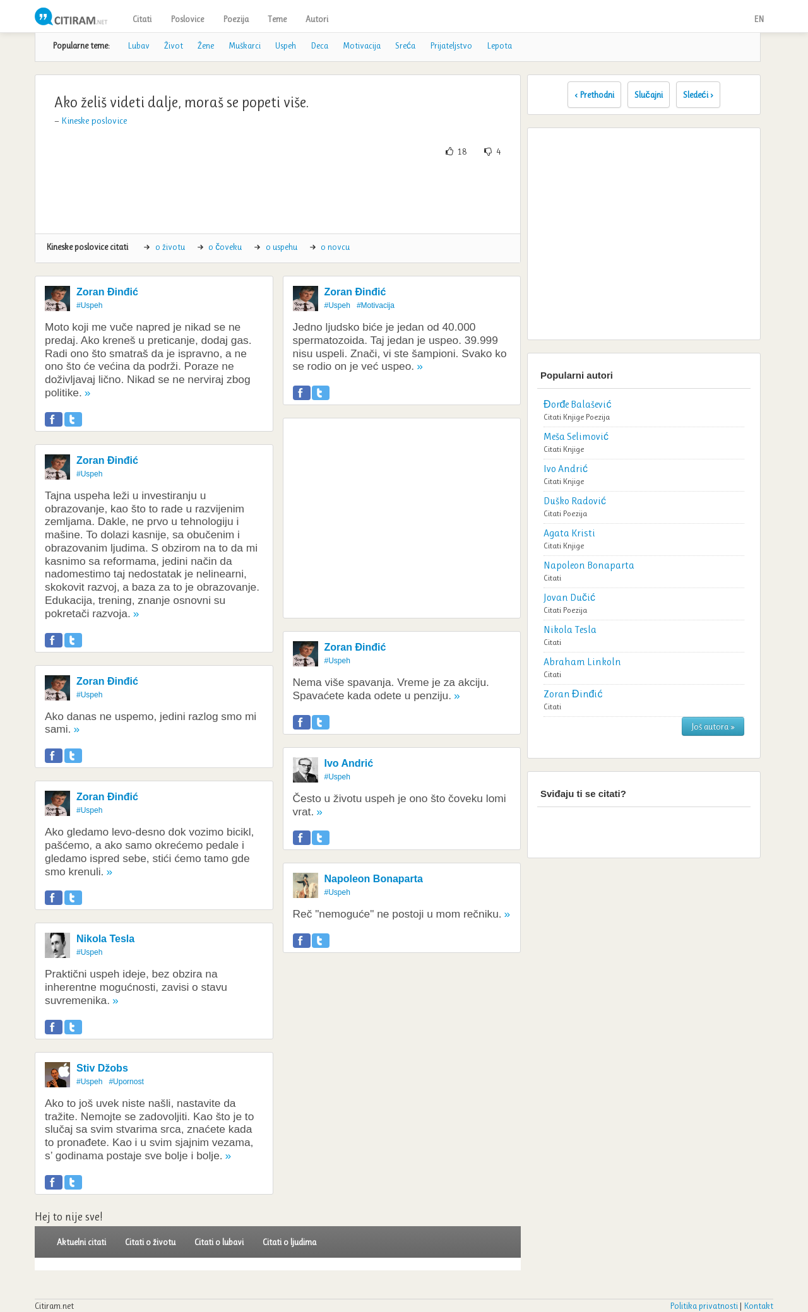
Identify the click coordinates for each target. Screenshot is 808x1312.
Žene (206, 45)
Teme (277, 19)
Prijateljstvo (451, 45)
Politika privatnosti (704, 1306)
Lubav (139, 45)
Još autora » (713, 726)
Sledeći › (698, 95)
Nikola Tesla (105, 938)
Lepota (499, 45)
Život (173, 45)
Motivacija (362, 45)
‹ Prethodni (594, 95)
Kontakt (758, 1306)
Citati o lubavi (219, 1242)
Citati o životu (150, 1242)
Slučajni (648, 95)
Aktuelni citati (81, 1242)
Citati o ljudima (289, 1242)
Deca (319, 45)
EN (759, 19)
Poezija (236, 19)
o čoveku (225, 247)
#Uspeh (89, 305)
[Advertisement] (278, 195)
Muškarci (245, 45)
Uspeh (285, 45)
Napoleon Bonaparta (373, 878)
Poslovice (187, 19)
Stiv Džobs (102, 1068)
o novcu (335, 247)
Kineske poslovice (94, 120)
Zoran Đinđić (107, 292)
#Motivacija (376, 305)
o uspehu (281, 247)
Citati (142, 19)
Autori (317, 19)
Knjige (573, 417)
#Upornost (126, 1081)
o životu (170, 247)
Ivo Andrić (349, 763)
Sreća (405, 45)
